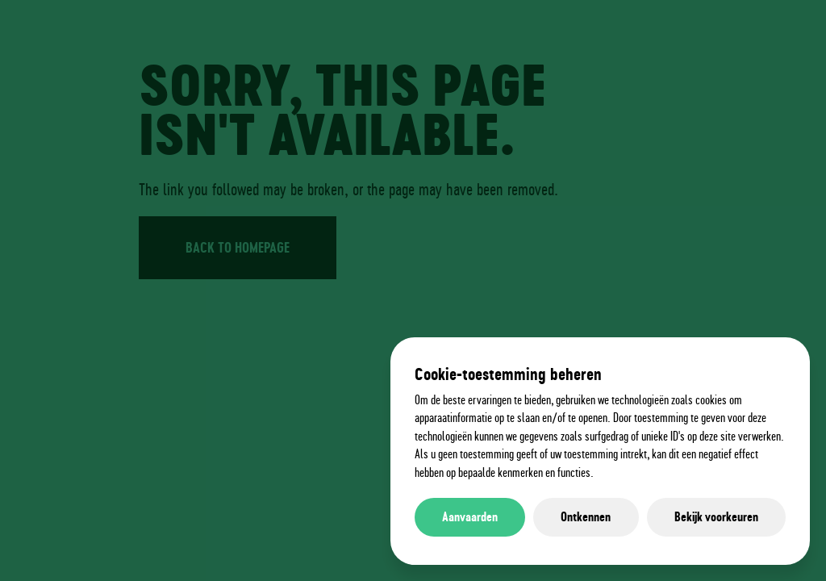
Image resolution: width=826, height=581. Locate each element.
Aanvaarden (470, 516)
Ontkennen (586, 516)
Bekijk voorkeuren (716, 516)
